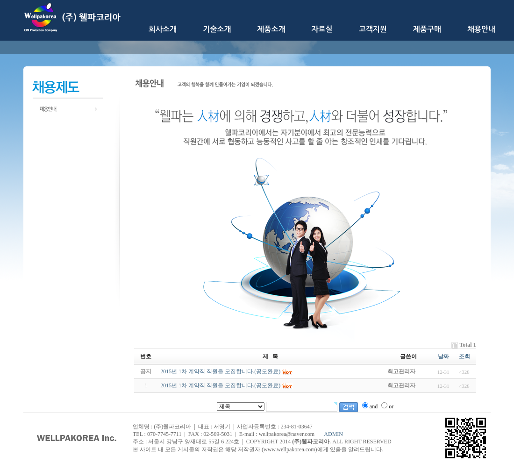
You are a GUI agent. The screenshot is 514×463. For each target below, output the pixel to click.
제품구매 (427, 29)
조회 (464, 356)
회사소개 (163, 29)
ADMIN (333, 434)
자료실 (322, 29)
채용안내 (481, 29)
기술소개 (217, 29)
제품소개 (271, 29)
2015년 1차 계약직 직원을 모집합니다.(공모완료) (220, 385)
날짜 (443, 356)
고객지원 (373, 29)
